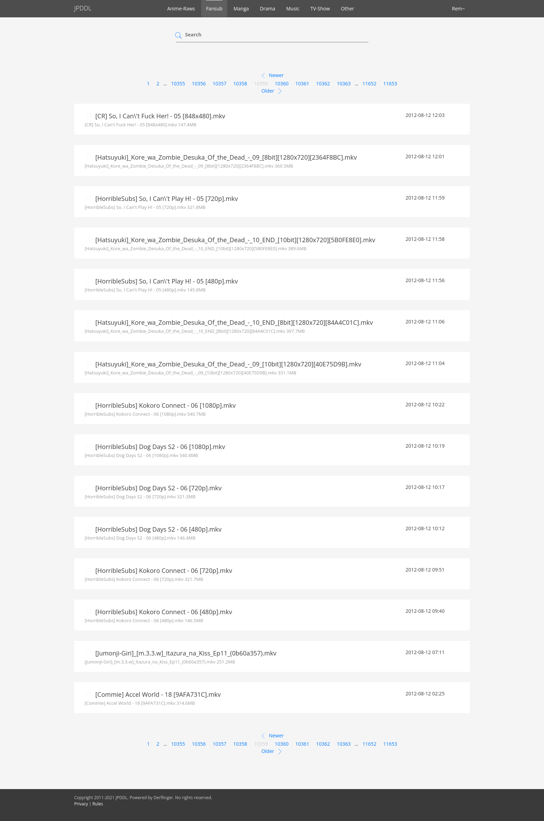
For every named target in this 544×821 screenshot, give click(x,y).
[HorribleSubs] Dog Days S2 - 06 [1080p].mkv (159, 446)
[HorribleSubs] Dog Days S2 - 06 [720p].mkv (157, 488)
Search (193, 34)
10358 (240, 83)
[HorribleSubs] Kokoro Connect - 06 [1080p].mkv (165, 405)
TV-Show (320, 8)
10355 (178, 83)
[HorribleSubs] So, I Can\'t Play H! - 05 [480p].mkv (166, 281)
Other (347, 8)
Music (292, 8)
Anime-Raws (181, 8)
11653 (390, 83)
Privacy (81, 804)
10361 (302, 83)
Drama (267, 8)
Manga (241, 8)
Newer (271, 75)
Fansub (214, 8)
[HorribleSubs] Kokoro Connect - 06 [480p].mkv (163, 612)
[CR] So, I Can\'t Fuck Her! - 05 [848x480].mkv (159, 116)
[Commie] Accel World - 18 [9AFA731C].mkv (157, 694)
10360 (282, 83)
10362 (323, 83)
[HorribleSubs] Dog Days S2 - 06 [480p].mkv (157, 529)
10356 (199, 83)
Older (271, 91)
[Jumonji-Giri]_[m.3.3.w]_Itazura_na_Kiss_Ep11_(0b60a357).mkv (185, 653)
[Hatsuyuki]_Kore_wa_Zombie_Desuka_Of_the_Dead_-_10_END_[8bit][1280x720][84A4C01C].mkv (233, 322)
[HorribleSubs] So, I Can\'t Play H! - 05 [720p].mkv (166, 198)
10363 (344, 83)
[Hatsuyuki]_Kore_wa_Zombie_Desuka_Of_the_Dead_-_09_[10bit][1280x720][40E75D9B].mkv (227, 364)
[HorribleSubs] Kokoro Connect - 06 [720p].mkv (163, 570)
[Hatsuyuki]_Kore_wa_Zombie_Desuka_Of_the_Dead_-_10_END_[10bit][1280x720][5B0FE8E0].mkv (234, 240)
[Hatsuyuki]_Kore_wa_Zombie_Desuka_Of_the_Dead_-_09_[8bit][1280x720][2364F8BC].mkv (225, 157)
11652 (369, 83)
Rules (97, 804)
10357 (220, 83)
